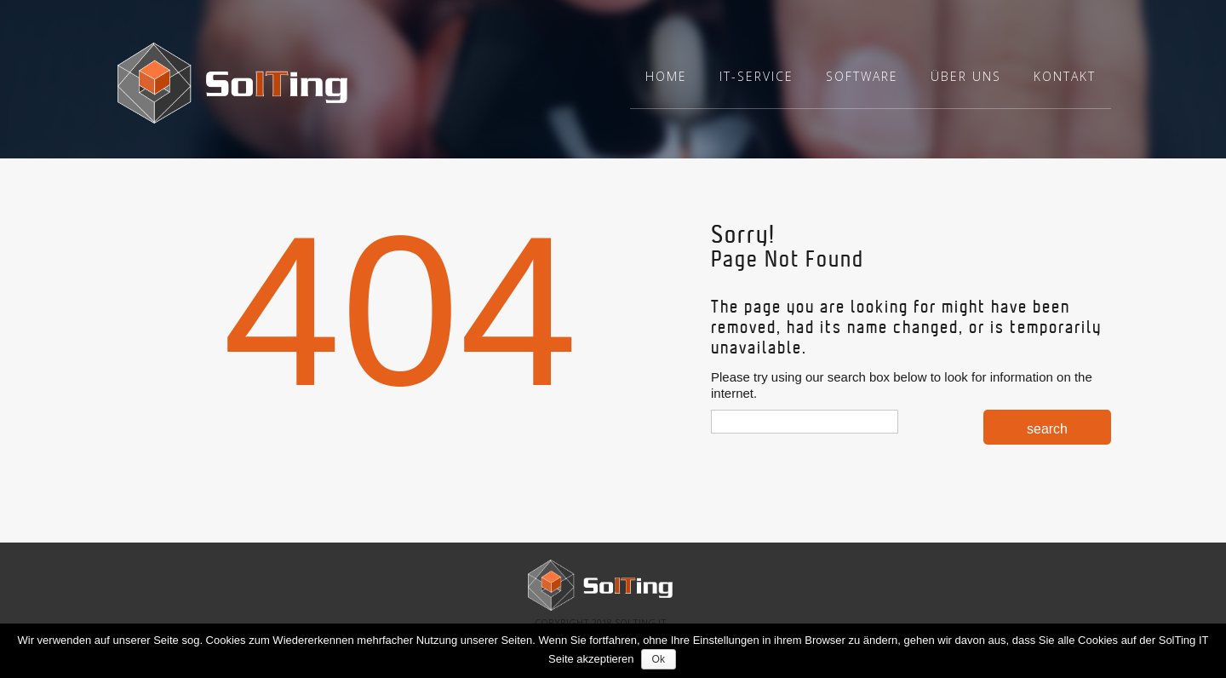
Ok (660, 659)
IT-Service (756, 76)
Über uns (966, 76)
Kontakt (1065, 76)
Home (666, 76)
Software (862, 76)
